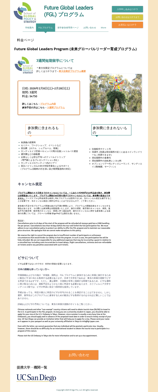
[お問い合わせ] (79, 355)
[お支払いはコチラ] (127, 25)
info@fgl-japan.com (90, 321)
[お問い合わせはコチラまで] (127, 17)
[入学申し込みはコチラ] (127, 9)
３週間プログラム (56, 107)
